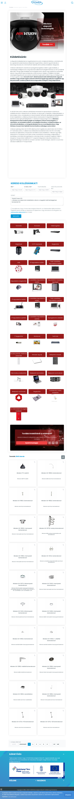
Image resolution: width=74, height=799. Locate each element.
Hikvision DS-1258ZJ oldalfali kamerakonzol (22, 666)
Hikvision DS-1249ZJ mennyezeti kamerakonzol (51, 612)
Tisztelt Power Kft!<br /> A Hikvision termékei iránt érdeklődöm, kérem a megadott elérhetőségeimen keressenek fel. (37, 201)
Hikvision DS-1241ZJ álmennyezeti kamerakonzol (22, 612)
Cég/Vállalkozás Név (56, 187)
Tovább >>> (47, 44)
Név (12, 187)
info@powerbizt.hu (14, 762)
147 (54, 744)
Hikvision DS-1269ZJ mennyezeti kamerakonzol (51, 695)
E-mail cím (28, 187)
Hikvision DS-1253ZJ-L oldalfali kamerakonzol (51, 639)
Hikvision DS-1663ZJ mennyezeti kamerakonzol (22, 529)
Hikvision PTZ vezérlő (23, 473)
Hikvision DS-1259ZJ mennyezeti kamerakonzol (51, 667)
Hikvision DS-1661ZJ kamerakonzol (23, 501)
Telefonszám (42, 187)
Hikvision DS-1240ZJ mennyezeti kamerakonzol (51, 584)
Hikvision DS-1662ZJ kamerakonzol (51, 501)
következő (23, 744)
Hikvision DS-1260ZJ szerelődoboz (22, 694)
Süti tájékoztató (12, 796)
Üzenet (13, 195)
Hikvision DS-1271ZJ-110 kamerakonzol (23, 722)
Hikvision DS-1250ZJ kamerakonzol (23, 639)
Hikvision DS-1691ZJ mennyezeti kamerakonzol (23, 557)
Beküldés (16, 216)
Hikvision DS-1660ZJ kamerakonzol (51, 473)
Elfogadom (68, 794)
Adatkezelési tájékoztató (18, 212)
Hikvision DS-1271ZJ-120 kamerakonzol (51, 722)
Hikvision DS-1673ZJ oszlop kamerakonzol (51, 528)
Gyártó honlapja (31, 443)
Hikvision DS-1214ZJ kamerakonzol (51, 556)
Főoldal (11, 7)
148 (58, 744)
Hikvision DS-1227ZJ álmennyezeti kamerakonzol (22, 584)
